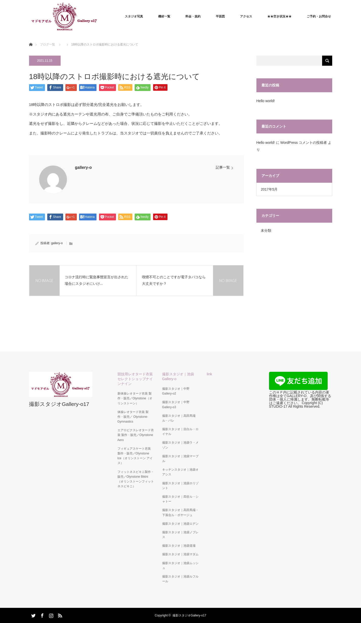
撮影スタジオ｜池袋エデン (180, 523)
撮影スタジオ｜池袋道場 (179, 545)
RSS (59, 614)
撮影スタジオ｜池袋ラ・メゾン (180, 445)
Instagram (50, 614)
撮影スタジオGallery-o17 (59, 404)
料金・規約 (193, 16)
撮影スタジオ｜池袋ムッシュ (180, 565)
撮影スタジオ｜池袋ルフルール (180, 579)
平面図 (220, 16)
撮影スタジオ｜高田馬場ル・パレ (179, 418)
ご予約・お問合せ (319, 16)
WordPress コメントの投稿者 (303, 143)
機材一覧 (164, 16)
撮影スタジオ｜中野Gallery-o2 (175, 391)
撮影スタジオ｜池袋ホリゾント (180, 485)
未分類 (266, 230)
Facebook (41, 614)
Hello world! (265, 101)
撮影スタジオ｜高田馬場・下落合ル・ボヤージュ (180, 512)
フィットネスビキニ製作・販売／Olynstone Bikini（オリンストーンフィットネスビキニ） (135, 479)
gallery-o (83, 167)
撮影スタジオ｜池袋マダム (180, 554)
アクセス (246, 16)
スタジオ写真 (134, 16)
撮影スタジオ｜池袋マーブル (180, 458)
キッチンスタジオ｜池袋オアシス (180, 472)
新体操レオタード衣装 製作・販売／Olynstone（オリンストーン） (134, 398)
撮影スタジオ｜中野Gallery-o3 (175, 404)
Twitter (33, 614)
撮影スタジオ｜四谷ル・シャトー (180, 499)
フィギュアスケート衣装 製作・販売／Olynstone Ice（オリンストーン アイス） (135, 456)
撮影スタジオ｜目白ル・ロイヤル (180, 431)
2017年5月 (269, 189)
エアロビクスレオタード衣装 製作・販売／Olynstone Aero (135, 435)
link (209, 374)
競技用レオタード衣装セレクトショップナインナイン (135, 379)
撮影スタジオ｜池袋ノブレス (180, 534)
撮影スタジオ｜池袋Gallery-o (178, 376)
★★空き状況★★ (279, 16)
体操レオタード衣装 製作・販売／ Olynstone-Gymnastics (133, 416)
